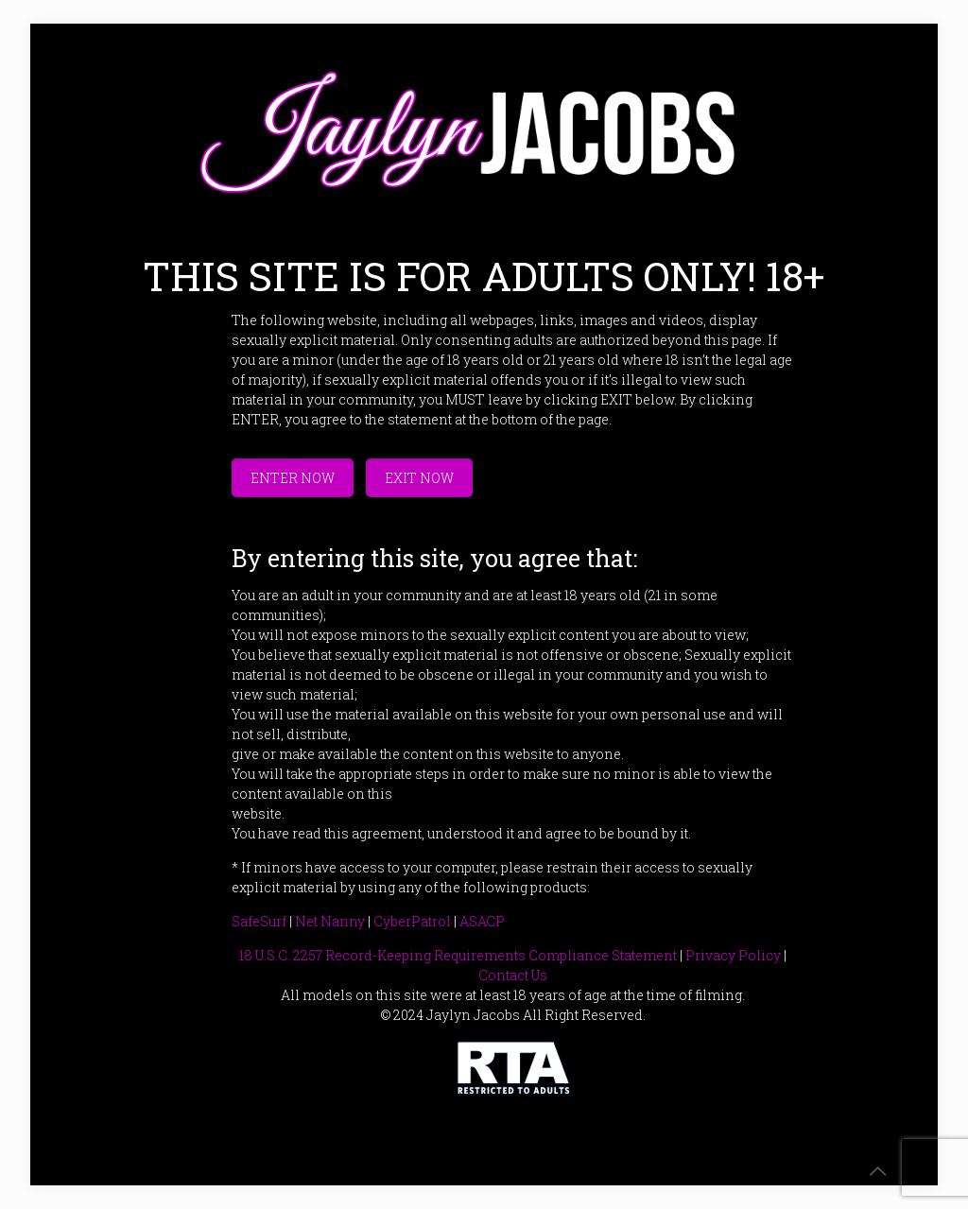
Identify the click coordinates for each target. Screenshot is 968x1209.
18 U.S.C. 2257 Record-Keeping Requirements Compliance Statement (458, 955)
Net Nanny (330, 921)
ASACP (482, 921)
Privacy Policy (733, 955)
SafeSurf (259, 921)
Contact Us (512, 975)
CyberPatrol (412, 921)
